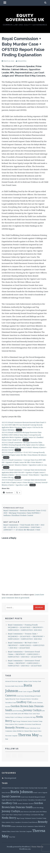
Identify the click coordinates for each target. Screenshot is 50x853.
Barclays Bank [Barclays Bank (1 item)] (36, 681)
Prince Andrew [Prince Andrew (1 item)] (9, 724)
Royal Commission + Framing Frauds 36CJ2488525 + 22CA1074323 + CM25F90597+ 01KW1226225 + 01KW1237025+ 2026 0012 (25, 627)
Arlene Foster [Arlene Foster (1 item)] (28, 681)
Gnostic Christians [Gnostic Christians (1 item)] (37, 702)
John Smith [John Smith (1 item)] (14, 713)
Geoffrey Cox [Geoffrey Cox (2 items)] (24, 702)
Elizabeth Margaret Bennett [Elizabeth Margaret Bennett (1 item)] (32, 696)
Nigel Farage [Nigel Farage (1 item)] (16, 721)
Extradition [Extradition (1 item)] (34, 699)
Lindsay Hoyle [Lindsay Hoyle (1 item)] (9, 717)
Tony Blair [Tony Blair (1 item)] (12, 837)
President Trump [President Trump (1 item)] (37, 721)
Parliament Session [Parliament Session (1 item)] (26, 721)
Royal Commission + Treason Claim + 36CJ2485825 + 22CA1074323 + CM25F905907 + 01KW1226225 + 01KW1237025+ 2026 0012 (26, 636)
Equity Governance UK (25, 17)
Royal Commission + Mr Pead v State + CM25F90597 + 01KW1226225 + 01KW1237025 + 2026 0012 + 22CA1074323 (26, 645)
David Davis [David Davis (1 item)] (20, 696)
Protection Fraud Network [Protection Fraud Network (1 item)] (33, 724)
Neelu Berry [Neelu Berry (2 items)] (9, 817)
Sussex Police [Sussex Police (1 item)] (37, 731)
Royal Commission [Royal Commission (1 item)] (28, 826)
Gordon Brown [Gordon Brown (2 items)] (19, 706)
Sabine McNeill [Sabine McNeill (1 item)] (17, 731)
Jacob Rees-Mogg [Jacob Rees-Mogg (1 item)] (18, 710)
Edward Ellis (22, 61)
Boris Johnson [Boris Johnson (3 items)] (21, 791)
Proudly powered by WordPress (18, 847)
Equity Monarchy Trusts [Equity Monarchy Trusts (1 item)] (12, 699)
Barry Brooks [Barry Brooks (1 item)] (19, 686)
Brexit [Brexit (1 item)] (20, 691)
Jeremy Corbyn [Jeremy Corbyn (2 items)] (32, 710)
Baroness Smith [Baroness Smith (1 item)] (9, 686)
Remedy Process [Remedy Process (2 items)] (14, 727)
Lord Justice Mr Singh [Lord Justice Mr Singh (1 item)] (29, 717)
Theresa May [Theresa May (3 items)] (28, 735)
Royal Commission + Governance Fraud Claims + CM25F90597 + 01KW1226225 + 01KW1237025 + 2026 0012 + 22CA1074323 (25, 654)
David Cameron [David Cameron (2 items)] (11, 796)
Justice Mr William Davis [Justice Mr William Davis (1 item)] (25, 713)
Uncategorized (10, 778)
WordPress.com (25, 849)
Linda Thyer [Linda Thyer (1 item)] (36, 713)
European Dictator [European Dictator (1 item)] (25, 699)
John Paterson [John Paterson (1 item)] (24, 811)
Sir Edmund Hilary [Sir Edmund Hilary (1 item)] (27, 731)
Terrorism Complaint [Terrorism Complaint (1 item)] (11, 735)
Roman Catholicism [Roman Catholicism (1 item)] (30, 728)
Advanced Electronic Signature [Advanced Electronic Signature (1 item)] (14, 681)
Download (19, 430)
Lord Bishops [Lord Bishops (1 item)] (18, 717)
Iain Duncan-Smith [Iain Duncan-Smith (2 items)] (21, 807)
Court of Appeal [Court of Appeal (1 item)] (27, 691)
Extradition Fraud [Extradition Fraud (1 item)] (10, 702)
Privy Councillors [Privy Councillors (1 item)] (20, 724)
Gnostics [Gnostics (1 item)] (7, 706)
